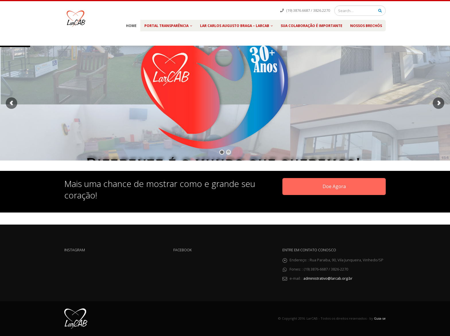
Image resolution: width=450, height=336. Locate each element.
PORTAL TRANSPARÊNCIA (166, 25)
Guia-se (380, 318)
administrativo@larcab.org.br (327, 278)
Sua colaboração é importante (311, 25)
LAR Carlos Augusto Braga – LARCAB (234, 25)
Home (131, 25)
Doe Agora (334, 186)
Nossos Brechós (366, 25)
